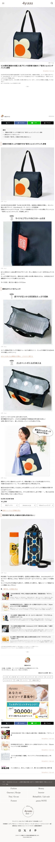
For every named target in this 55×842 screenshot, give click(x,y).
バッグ (49, 677)
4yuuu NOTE (41, 801)
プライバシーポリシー (24, 824)
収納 (18, 680)
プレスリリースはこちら (18, 821)
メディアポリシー (13, 824)
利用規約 (5, 824)
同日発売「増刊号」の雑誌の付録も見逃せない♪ (18, 137)
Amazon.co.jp (27, 505)
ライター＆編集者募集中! (35, 825)
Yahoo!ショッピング (44, 505)
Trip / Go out (14, 797)
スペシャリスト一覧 (46, 824)
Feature (14, 801)
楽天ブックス (9, 505)
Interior (41, 792)
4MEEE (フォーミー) (23, 825)
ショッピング (9, 680)
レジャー (26, 680)
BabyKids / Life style (41, 797)
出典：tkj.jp (51, 62)
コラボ (22, 677)
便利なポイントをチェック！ (12, 134)
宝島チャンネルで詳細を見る (11, 510)
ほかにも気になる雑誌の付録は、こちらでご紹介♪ (17, 356)
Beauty (41, 788)
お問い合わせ (29, 821)
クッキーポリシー (35, 824)
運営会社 (14, 825)
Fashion (14, 788)
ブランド (41, 677)
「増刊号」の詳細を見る (10, 589)
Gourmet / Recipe (14, 792)
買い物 (14, 677)
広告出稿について (37, 821)
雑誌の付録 (36, 680)
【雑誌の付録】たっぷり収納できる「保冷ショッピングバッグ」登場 (23, 132)
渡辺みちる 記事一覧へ (45, 673)
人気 (7, 677)
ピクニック (31, 677)
